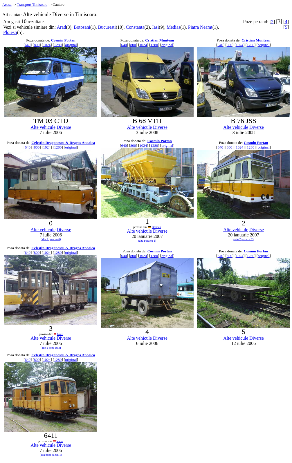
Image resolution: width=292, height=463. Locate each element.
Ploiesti (10, 32)
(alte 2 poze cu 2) (243, 239)
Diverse (64, 127)
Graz (60, 334)
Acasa (7, 4)
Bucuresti (107, 27)
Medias (173, 27)
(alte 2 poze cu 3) (51, 347)
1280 (58, 45)
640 (27, 45)
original (71, 45)
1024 (47, 45)
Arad (61, 27)
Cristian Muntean (159, 40)
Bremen (156, 227)
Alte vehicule (42, 127)
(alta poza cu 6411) (51, 454)
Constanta (135, 27)
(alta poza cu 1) (147, 240)
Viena (60, 441)
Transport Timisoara (32, 4)
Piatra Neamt (200, 27)
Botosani (82, 27)
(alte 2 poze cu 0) (51, 239)
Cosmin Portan (63, 40)
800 (37, 45)
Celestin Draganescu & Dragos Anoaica (63, 142)
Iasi (155, 27)
